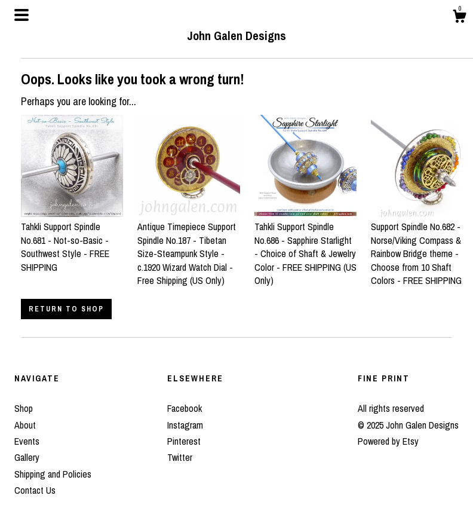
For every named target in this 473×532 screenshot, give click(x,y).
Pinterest (184, 441)
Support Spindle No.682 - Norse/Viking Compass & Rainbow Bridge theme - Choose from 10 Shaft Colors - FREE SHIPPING (422, 247)
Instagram (185, 425)
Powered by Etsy (388, 441)
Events (26, 441)
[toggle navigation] (21, 15)
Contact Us (35, 490)
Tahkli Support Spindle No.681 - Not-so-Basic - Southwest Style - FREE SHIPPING (72, 240)
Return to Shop (66, 309)
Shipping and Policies (52, 474)
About (25, 425)
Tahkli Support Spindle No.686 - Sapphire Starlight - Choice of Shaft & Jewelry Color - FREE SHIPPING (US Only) (305, 247)
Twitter (179, 457)
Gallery (26, 457)
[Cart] (459, 18)
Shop (23, 408)
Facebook (184, 408)
